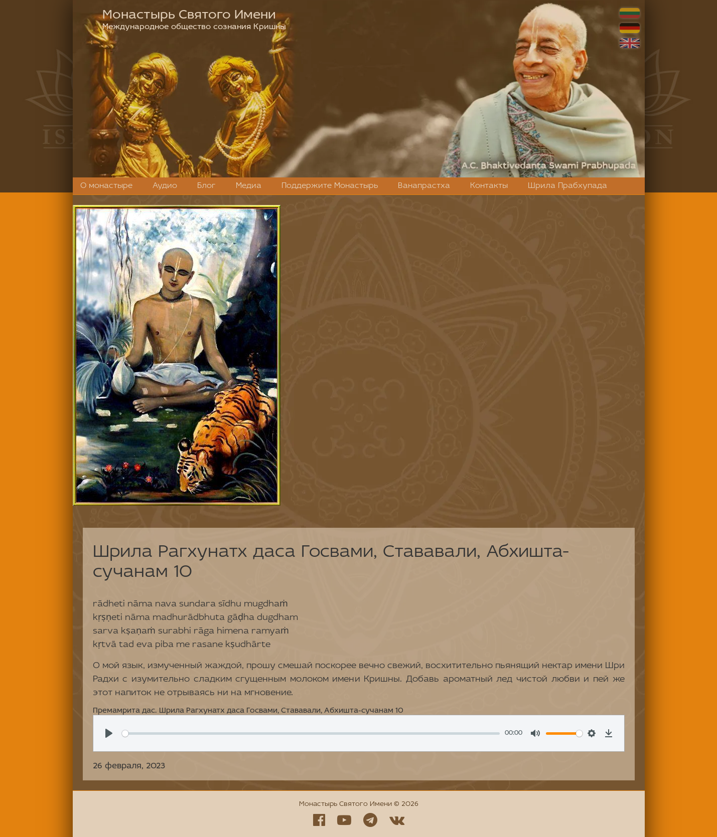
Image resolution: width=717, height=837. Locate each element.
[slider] (311, 733)
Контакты (489, 186)
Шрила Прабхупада (567, 186)
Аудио (165, 186)
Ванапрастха (424, 186)
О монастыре (106, 186)
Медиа (248, 186)
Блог (206, 186)
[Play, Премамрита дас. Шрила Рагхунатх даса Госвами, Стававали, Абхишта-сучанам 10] (109, 733)
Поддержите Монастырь (329, 186)
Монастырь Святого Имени (189, 15)
